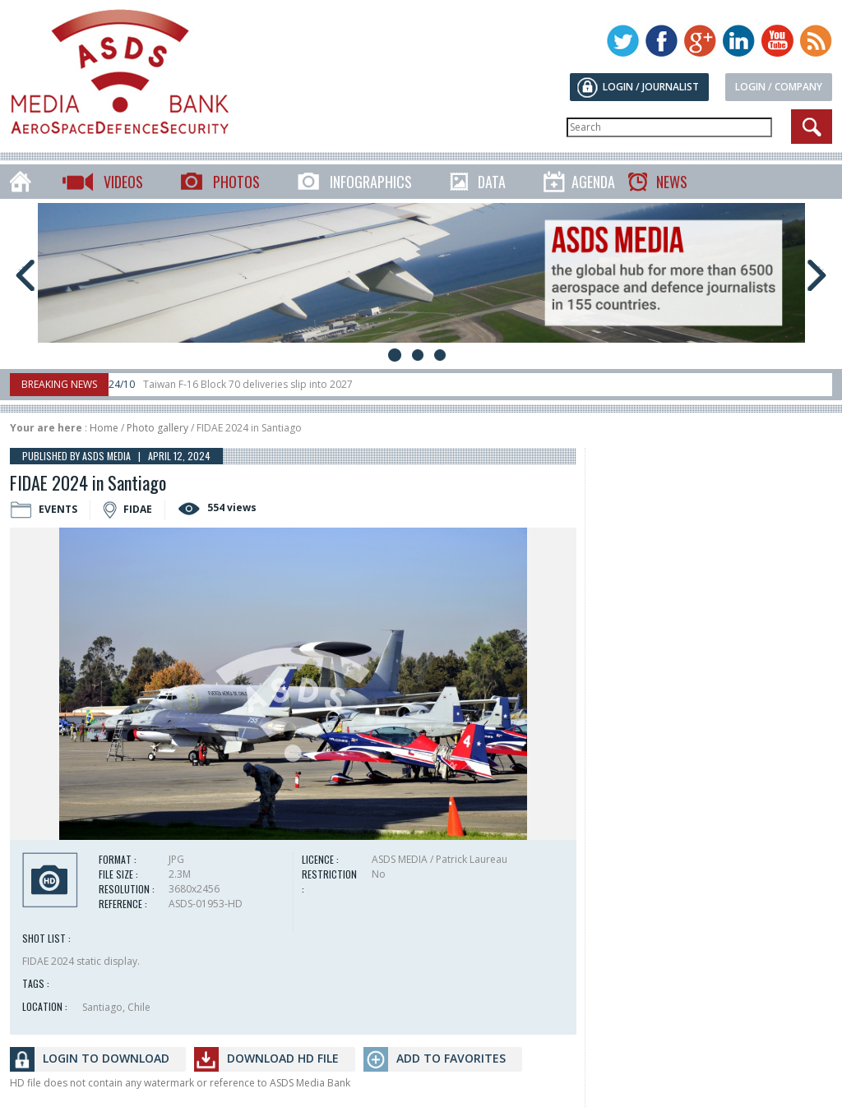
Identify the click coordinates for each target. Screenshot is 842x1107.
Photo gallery (157, 428)
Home (104, 428)
